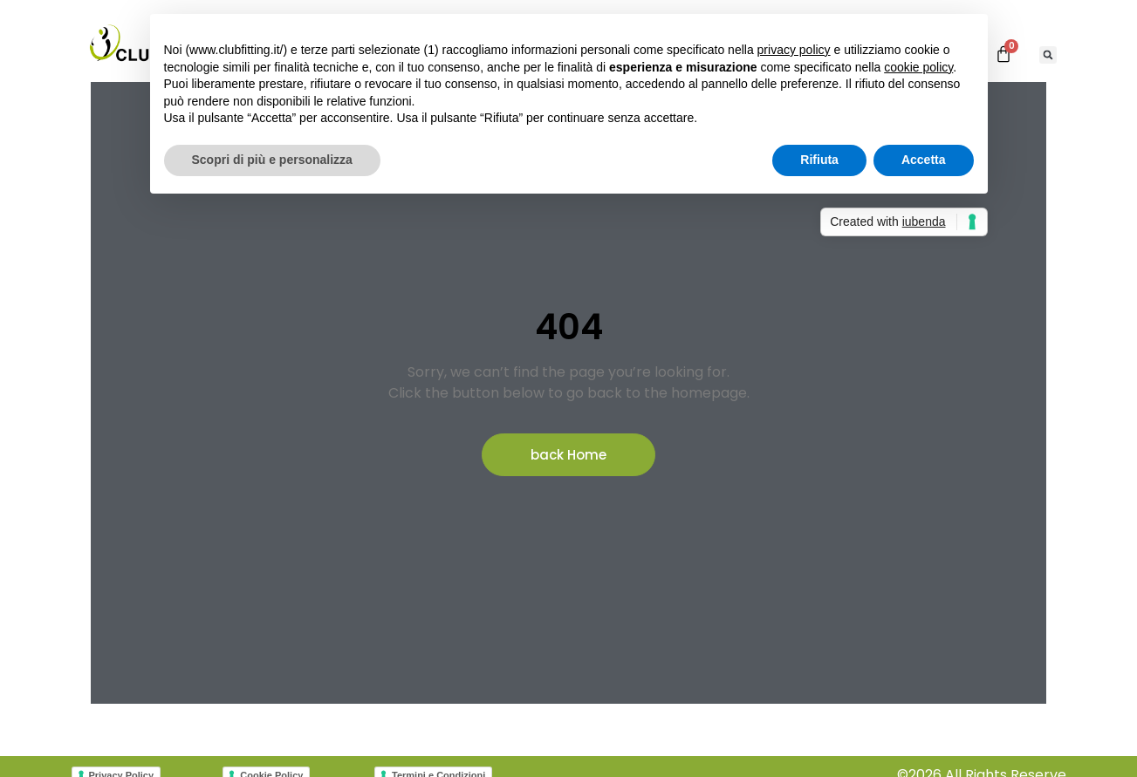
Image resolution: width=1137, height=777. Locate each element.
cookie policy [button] (918, 67)
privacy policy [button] (794, 50)
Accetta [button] (923, 160)
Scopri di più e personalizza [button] (272, 160)
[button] (1048, 55)
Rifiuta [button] (819, 160)
